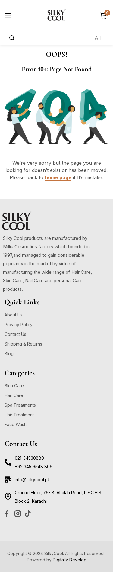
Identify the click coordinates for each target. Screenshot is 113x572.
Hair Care (14, 395)
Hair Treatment (19, 414)
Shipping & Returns (23, 343)
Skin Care (14, 385)
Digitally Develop (69, 559)
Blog (9, 353)
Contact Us (15, 334)
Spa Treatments (20, 405)
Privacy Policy (19, 324)
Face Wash (16, 424)
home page (58, 177)
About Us (14, 314)
